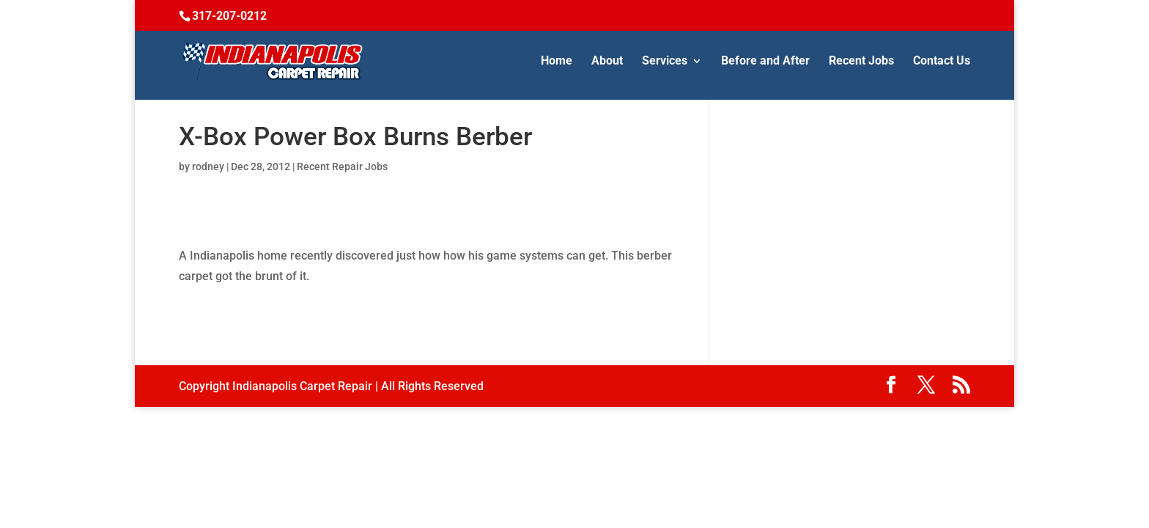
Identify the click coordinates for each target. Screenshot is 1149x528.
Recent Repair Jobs (342, 166)
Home (556, 61)
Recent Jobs (861, 61)
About (607, 61)
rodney (208, 166)
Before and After (765, 61)
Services (664, 61)
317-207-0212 (229, 16)
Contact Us (941, 61)
